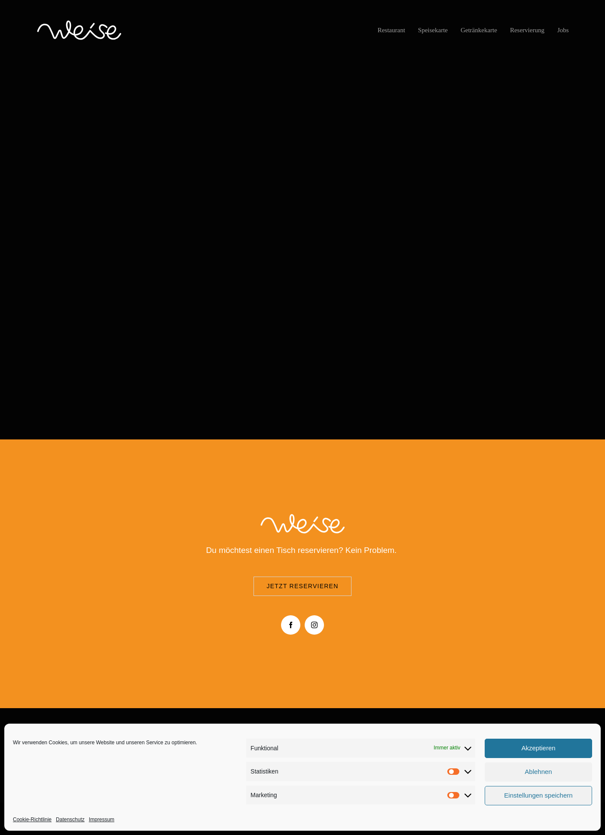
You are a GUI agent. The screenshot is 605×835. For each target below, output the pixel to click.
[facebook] (290, 625)
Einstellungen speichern (538, 795)
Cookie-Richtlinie (32, 820)
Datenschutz (70, 820)
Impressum (101, 820)
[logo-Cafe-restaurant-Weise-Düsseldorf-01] (79, 22)
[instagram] (314, 625)
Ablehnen (538, 771)
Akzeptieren (538, 748)
